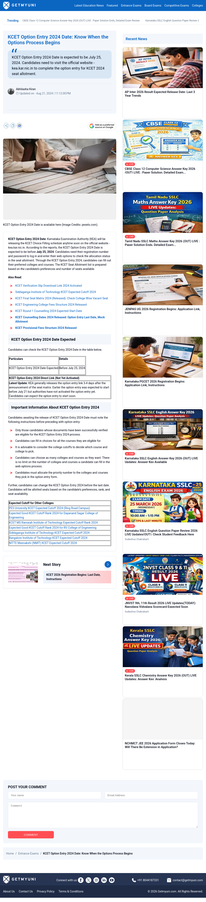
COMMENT (31, 839)
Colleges (197, 5)
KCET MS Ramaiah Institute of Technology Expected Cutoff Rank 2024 (53, 522)
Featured (112, 5)
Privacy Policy (45, 895)
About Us (9, 895)
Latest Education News (89, 5)
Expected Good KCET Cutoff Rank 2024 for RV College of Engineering (52, 527)
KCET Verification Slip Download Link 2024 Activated (48, 285)
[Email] (151, 795)
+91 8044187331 (148, 884)
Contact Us (26, 895)
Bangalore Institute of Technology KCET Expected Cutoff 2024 (48, 537)
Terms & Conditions (71, 895)
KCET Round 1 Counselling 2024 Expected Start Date (48, 311)
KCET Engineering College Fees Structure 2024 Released (51, 304)
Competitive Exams (176, 5)
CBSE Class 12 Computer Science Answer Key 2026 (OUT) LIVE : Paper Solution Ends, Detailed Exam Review (81, 20)
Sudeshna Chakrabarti (137, 539)
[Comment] (103, 817)
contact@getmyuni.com (188, 884)
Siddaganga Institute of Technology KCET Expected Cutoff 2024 (55, 292)
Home (10, 857)
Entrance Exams (131, 5)
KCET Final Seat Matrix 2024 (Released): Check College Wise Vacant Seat (61, 298)
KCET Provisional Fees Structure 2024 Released (46, 327)
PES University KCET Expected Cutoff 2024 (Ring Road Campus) (49, 508)
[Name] (54, 795)
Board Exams (153, 5)
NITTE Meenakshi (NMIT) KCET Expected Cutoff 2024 (43, 543)
